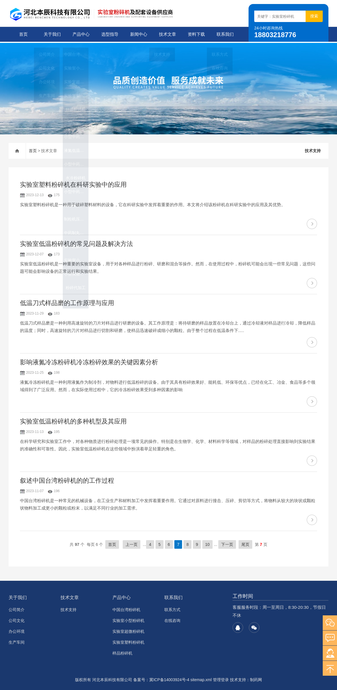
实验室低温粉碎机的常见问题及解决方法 (76, 242)
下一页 (227, 543)
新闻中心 (138, 34)
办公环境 (17, 630)
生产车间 (17, 641)
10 (207, 543)
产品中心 (80, 34)
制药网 (256, 678)
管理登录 (221, 678)
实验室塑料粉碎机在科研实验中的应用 (73, 183)
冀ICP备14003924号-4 (169, 678)
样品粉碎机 (122, 652)
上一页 (132, 543)
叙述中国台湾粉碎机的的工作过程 (67, 479)
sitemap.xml (201, 678)
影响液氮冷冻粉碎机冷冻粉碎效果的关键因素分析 (89, 361)
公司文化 (17, 619)
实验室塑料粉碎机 (128, 641)
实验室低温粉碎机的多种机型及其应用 (73, 420)
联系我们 (224, 34)
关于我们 (51, 34)
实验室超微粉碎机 (128, 630)
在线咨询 (172, 619)
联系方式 (172, 608)
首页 (23, 34)
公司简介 (17, 608)
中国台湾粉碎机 (126, 608)
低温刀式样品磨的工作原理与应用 (67, 301)
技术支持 (313, 149)
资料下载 (195, 34)
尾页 (245, 543)
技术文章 (166, 34)
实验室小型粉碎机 (128, 619)
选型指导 (109, 34)
